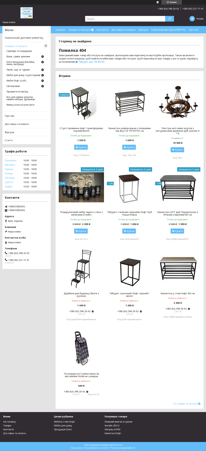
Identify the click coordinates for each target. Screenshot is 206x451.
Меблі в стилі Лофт (64, 421)
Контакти (102, 29)
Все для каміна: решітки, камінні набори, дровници (20, 98)
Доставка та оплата (123, 29)
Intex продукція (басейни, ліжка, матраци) (20, 63)
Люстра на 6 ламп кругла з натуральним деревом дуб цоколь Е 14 (178, 131)
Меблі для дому (63, 425)
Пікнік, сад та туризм (18, 70)
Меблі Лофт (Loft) (16, 81)
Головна (60, 29)
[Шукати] (169, 19)
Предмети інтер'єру (17, 91)
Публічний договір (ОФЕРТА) (168, 29)
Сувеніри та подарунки (19, 51)
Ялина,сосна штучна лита (20, 105)
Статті (9, 140)
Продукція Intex (63, 429)
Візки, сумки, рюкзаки (18, 56)
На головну (9, 421)
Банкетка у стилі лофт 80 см (178, 293)
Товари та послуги (79, 29)
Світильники (13, 86)
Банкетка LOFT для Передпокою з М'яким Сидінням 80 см (177, 213)
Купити (82, 147)
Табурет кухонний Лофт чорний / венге (129, 294)
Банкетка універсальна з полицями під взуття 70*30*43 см (129, 129)
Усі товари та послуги (185, 403)
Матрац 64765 (112, 429)
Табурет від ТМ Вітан (91, 61)
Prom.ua (118, 445)
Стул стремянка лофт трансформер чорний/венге (81, 129)
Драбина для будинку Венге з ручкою (81, 294)
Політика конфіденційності (122, 447)
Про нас (193, 29)
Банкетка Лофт (113, 433)
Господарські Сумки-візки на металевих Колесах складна (81, 374)
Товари (7, 425)
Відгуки (143, 29)
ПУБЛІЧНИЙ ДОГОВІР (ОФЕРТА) (24, 37)
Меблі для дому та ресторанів (23, 75)
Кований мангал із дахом (118, 421)
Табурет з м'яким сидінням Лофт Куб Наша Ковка (129, 213)
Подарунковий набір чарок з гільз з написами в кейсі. (81, 213)
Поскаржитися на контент (96, 447)
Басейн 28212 (112, 425)
